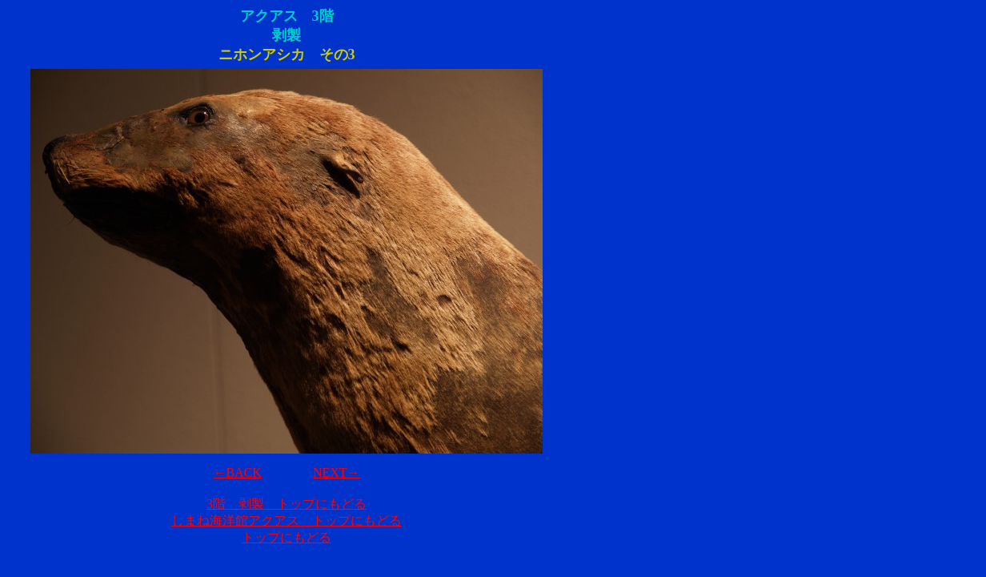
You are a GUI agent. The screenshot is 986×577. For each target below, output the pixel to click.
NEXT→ (336, 472)
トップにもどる (286, 537)
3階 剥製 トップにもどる (286, 503)
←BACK (237, 472)
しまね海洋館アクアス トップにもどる (286, 520)
